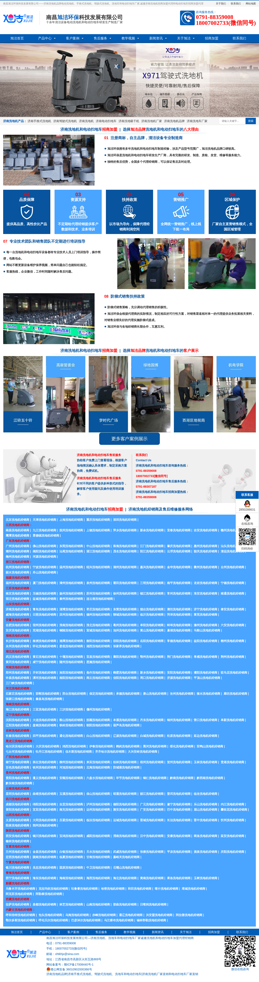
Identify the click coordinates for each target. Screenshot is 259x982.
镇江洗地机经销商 (152, 593)
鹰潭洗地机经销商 (17, 535)
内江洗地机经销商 (232, 804)
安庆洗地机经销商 (17, 630)
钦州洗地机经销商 (44, 767)
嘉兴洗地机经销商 (152, 567)
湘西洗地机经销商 (98, 646)
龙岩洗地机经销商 (205, 583)
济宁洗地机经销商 (205, 609)
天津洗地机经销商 (44, 519)
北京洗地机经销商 (17, 519)
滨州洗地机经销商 (71, 614)
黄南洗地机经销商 (152, 878)
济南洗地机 (86, 121)
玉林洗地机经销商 (205, 762)
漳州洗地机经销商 (71, 583)
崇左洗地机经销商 (44, 762)
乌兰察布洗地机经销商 (119, 920)
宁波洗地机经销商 (44, 567)
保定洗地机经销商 (101, 693)
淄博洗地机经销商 (71, 609)
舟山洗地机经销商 (44, 572)
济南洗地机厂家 (151, 121)
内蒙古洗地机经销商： (20, 909)
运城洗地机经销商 (125, 820)
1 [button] (120, 114)
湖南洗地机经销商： (19, 635)
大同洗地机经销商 (44, 820)
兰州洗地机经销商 (17, 851)
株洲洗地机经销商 (44, 641)
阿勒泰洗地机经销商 (49, 894)
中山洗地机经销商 (98, 546)
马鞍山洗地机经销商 (207, 630)
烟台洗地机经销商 (152, 609)
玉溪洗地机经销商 (71, 793)
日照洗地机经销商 (44, 614)
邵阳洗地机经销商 (125, 641)
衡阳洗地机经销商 (98, 641)
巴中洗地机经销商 (179, 809)
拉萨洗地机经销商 (17, 904)
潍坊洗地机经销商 (179, 609)
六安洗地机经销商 (232, 625)
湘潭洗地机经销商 (71, 641)
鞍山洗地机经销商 (71, 720)
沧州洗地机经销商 (182, 693)
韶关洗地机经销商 (205, 551)
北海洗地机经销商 (98, 767)
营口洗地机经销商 (205, 720)
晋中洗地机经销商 (205, 820)
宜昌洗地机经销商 (98, 656)
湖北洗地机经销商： (19, 651)
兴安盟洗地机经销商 (159, 915)
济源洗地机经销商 (179, 677)
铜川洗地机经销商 (44, 836)
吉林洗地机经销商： (19, 730)
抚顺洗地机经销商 (98, 720)
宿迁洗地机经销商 (17, 598)
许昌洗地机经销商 (17, 677)
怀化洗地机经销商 (44, 646)
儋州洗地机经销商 (98, 709)
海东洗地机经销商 (44, 878)
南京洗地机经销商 (17, 593)
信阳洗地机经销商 (125, 677)
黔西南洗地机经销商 (210, 778)
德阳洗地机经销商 (125, 804)
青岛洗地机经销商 (44, 609)
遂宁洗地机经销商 (179, 804)
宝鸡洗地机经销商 (71, 836)
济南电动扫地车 (106, 121)
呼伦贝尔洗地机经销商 (53, 920)
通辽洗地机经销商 (131, 915)
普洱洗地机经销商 (179, 793)
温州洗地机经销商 (71, 567)
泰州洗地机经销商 (71, 598)
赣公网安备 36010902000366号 (69, 969)
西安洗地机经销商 (17, 836)
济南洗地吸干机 (129, 121)
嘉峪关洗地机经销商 (126, 857)
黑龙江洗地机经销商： (20, 741)
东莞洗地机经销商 (71, 546)
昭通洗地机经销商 (125, 793)
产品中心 (45, 38)
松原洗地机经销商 (179, 735)
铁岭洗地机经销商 (71, 725)
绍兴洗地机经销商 (98, 567)
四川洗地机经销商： (19, 799)
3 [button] (129, 114)
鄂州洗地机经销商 (152, 656)
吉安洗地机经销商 (205, 530)
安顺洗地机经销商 (71, 778)
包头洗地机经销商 (50, 915)
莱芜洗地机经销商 (205, 614)
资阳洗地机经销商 (17, 809)
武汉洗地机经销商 (17, 656)
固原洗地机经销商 (71, 867)
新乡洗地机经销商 (152, 672)
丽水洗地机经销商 (17, 572)
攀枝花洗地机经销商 (234, 809)
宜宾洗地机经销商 (44, 809)
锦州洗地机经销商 (179, 720)
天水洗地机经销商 (98, 851)
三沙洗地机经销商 (71, 709)
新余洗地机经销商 (152, 530)
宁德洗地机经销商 (232, 583)
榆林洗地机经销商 (17, 841)
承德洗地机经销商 (128, 693)
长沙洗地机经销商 (17, 641)
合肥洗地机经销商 (17, 625)
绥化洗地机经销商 (182, 746)
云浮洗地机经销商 (179, 551)
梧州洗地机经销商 (152, 762)
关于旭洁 (184, 38)
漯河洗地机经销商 (44, 677)
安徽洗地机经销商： (19, 619)
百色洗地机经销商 (17, 767)
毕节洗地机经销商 (128, 778)
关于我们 (221, 3)
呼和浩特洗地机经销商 (20, 915)
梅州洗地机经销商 (17, 556)
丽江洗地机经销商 (152, 793)
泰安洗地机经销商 (232, 609)
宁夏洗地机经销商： (19, 862)
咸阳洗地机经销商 (98, 836)
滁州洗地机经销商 (205, 625)
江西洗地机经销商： (19, 525)
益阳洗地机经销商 (205, 641)
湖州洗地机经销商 (125, 567)
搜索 (251, 120)
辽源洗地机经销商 (125, 735)
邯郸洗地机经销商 (47, 693)
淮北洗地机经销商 (98, 625)
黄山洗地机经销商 (152, 630)
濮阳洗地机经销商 (205, 672)
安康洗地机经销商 (179, 836)
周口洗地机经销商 (152, 677)
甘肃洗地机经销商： (19, 846)
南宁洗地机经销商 (17, 762)
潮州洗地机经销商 (17, 551)
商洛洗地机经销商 (205, 836)
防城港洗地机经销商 (126, 767)
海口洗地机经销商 (17, 709)
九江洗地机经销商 (44, 530)
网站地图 (251, 3)
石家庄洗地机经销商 (19, 693)
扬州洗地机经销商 (71, 593)
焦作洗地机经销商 (98, 672)
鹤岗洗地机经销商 (128, 746)
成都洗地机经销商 (17, 804)
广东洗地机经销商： (19, 540)
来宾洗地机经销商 (98, 762)
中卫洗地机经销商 (98, 867)
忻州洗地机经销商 (232, 820)
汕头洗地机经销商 (232, 546)
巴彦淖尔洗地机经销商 (86, 920)
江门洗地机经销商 (152, 546)
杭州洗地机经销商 (17, 567)
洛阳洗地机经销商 (71, 672)
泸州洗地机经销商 (98, 804)
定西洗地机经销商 (17, 857)
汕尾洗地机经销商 (71, 551)
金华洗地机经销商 (179, 567)
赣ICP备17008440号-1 (78, 964)
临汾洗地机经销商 (98, 820)
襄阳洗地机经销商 (125, 656)
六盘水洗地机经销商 (99, 778)
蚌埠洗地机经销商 (179, 625)
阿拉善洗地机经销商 (189, 915)
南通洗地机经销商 (232, 593)
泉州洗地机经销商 (98, 583)
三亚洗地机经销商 (44, 709)
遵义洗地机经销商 (44, 778)
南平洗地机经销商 (179, 583)
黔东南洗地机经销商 (19, 783)
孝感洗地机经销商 (205, 656)
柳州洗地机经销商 (71, 762)
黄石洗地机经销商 (44, 656)
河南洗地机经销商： (19, 667)
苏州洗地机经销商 (98, 593)
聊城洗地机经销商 (125, 614)
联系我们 (236, 3)
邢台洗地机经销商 (74, 693)
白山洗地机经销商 (98, 735)
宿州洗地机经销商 (44, 625)
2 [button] (124, 114)
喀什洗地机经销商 (166, 888)
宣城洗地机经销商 (98, 630)
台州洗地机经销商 (232, 567)
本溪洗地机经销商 (125, 720)
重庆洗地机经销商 (98, 519)
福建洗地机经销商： (19, 577)
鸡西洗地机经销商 (74, 746)
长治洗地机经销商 (179, 820)
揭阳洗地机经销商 (44, 551)
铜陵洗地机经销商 (71, 630)
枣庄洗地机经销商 (98, 609)
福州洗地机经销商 (17, 583)
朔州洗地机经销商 (44, 825)
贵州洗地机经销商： (19, 772)
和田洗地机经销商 (139, 888)
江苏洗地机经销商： (19, 588)
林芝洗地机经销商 (71, 904)
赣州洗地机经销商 (232, 530)
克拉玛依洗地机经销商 (53, 888)
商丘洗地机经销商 (98, 677)
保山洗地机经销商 (98, 793)
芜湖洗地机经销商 (44, 630)
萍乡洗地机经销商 (125, 530)
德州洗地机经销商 (98, 614)
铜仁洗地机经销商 (155, 778)
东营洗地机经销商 (125, 609)
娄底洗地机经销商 (71, 646)
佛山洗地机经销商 (44, 546)
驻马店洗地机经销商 (234, 672)
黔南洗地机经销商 (182, 778)
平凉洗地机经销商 (179, 851)
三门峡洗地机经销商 (19, 683)
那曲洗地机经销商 (125, 904)
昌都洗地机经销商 (44, 904)
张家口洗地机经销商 (19, 699)
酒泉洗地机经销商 (205, 851)
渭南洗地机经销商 (125, 836)
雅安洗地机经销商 (125, 809)
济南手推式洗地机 (39, 121)
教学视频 (128, 38)
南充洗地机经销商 (71, 809)
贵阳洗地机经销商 (17, 778)
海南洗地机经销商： (19, 704)
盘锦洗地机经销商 (44, 725)
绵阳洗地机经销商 (44, 804)
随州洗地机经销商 (71, 662)
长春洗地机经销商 (17, 735)
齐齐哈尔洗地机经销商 (110, 751)
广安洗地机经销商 (152, 809)
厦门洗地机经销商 (44, 583)
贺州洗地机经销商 (179, 762)
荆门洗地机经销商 (179, 656)
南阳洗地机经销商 (71, 677)
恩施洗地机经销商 (98, 662)
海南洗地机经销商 (71, 878)
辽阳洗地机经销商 (17, 725)
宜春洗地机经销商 (179, 530)
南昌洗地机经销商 (17, 530)
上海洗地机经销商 (71, 519)
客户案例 (72, 38)
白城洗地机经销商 (152, 735)
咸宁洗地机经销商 (44, 662)
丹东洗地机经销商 (152, 720)
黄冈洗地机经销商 (17, 662)
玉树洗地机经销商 (205, 878)
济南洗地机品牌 (174, 121)
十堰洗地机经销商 (71, 656)
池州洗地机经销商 (125, 630)
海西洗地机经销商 (98, 878)
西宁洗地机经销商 (17, 878)
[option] (129, 80)
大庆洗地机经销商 (47, 746)
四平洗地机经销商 (44, 735)
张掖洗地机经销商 (152, 851)
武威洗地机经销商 (125, 851)
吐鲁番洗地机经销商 (84, 888)
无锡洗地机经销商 (44, 593)
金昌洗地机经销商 (44, 851)
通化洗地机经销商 (71, 735)
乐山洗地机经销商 (205, 804)
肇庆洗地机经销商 (179, 546)
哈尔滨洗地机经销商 (19, 746)
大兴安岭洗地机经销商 (142, 751)
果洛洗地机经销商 (179, 878)
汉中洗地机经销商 (152, 836)
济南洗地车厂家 (197, 121)
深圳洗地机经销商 (125, 519)
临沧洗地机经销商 (205, 793)
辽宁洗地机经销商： (19, 714)
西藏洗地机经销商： (19, 899)
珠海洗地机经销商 (125, 546)
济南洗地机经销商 (17, 609)
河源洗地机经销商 (44, 556)
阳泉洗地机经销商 (17, 825)
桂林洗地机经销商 (125, 762)
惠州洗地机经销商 (205, 546)
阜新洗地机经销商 (232, 720)
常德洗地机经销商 (179, 641)
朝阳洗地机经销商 (98, 725)
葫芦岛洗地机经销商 (126, 725)
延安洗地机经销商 (232, 836)
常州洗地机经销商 (179, 593)
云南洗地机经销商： (19, 788)
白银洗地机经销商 (71, 851)
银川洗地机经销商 (17, 867)
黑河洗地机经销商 (155, 746)
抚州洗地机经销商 (71, 530)
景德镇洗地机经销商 (46, 535)
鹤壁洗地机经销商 (125, 672)
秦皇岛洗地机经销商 (49, 699)
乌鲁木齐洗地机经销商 (20, 888)
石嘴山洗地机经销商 (126, 867)
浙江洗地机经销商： (19, 562)
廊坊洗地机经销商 (235, 693)
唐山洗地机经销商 (155, 693)
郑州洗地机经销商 (17, 672)
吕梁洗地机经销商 (71, 820)
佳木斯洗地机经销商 (78, 751)
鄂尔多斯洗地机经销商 (20, 920)
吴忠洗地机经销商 (44, 867)
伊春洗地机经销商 (101, 746)
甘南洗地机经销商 (98, 857)
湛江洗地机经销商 (98, 551)
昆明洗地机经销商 (17, 793)
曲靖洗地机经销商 (44, 793)
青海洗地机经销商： (19, 872)
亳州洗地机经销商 (125, 625)
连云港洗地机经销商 (99, 598)
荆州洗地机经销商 (232, 656)
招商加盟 (211, 38)
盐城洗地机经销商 (44, 598)
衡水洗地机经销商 (208, 693)
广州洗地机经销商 (17, 546)
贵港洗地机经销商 (232, 762)
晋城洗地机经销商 (152, 820)
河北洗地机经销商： (19, 688)
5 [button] (139, 114)
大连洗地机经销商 (44, 720)
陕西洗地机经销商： (19, 830)
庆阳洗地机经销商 (232, 851)
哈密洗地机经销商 (113, 888)
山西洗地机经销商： (19, 815)
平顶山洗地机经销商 (207, 677)
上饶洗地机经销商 (98, 530)
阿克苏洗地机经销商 (19, 894)
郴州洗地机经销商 (232, 641)
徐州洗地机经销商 (125, 593)
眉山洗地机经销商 (205, 809)
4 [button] (134, 114)
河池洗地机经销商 (71, 767)
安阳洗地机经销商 (179, 672)
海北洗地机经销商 (125, 878)
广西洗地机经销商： (19, 757)
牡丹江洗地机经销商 (49, 751)
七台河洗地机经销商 (19, 751)
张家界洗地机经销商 (126, 646)
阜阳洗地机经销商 (152, 625)
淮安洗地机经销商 (205, 593)
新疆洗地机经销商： (19, 883)
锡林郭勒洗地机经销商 (151, 920)
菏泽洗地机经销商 (179, 614)
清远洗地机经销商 (232, 551)
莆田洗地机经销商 (125, 583)
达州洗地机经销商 (98, 809)
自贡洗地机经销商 (71, 804)
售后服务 (100, 38)
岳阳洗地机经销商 (152, 641)
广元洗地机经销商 (152, 804)
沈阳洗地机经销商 (17, 720)
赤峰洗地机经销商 (104, 915)
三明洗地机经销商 (152, 583)
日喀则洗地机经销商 (153, 904)
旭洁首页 (17, 38)
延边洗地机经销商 (205, 735)
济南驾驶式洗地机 (65, 121)
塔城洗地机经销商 (193, 888)
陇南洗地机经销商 (44, 857)
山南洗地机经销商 (98, 904)
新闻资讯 (156, 38)
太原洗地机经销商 (17, 820)
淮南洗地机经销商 (71, 625)
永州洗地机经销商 (17, 646)
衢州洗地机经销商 (205, 567)
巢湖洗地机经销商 (179, 630)
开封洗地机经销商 (44, 672)
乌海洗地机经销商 (77, 915)
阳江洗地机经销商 (152, 551)
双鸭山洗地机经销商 (210, 746)
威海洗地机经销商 (17, 614)
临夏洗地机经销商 (71, 857)
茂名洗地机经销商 (125, 551)
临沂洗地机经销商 (152, 614)
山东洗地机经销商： (19, 604)
